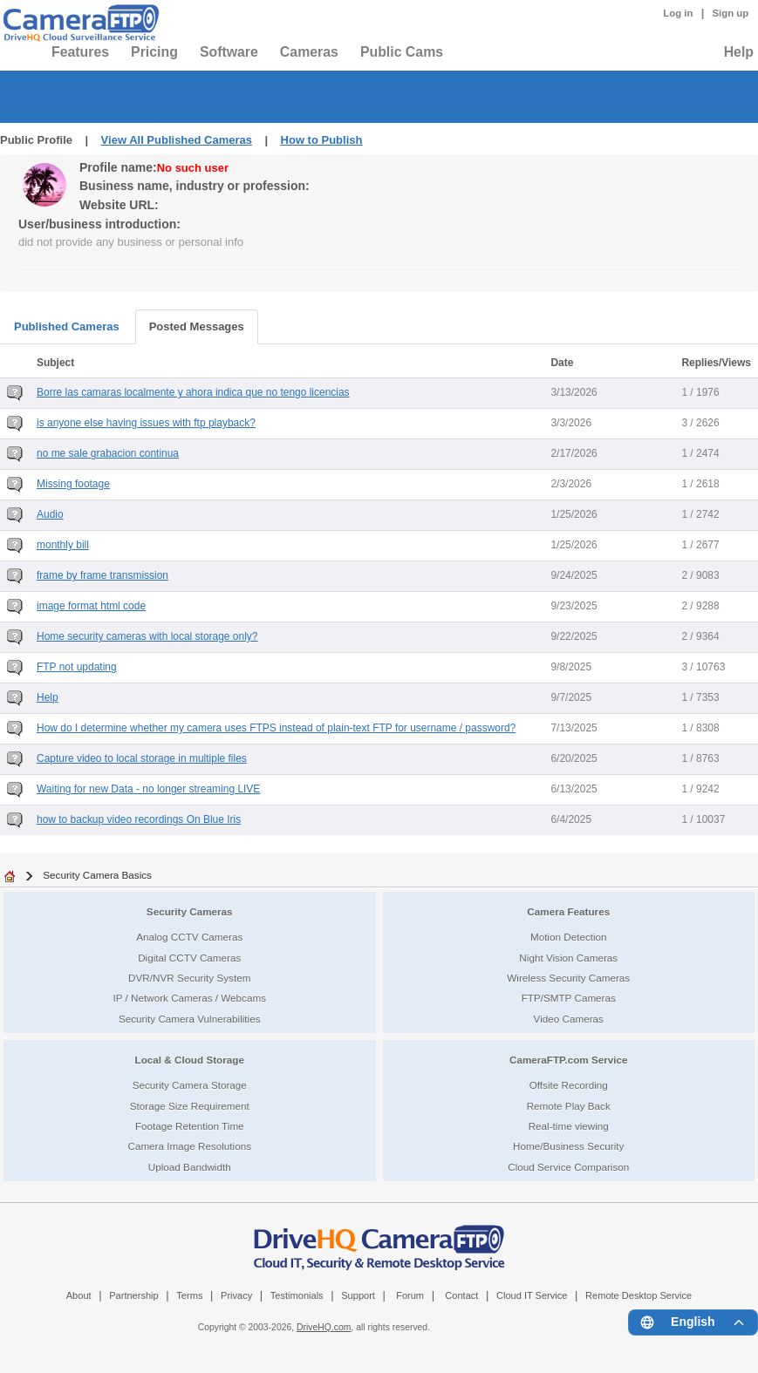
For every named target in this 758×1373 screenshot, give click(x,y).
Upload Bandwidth (189, 1166)
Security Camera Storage (190, 1085)
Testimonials (297, 1295)
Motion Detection (568, 936)
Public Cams (401, 51)
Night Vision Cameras (568, 957)
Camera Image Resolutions (189, 1146)
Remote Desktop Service (638, 1295)
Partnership (134, 1295)
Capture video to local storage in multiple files (142, 758)
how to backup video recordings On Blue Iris (139, 819)
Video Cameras (569, 1018)
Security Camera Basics (97, 874)
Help (739, 51)
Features (80, 51)
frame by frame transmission (102, 575)
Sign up (730, 13)
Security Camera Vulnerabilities (190, 1018)
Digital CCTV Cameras (189, 957)
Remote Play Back (569, 1105)
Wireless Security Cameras (568, 977)
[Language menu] (693, 1322)
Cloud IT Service (531, 1295)
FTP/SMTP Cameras (569, 997)
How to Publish (322, 139)
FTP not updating (77, 667)
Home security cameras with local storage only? (147, 636)
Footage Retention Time (189, 1126)
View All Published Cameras (176, 139)
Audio (50, 514)
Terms (189, 1295)
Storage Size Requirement (189, 1105)
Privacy (236, 1295)
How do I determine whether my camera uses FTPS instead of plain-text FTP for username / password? (276, 728)
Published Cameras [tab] (67, 326)
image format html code (91, 606)
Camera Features (568, 911)
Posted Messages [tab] (196, 326)
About (79, 1295)
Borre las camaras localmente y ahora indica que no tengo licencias (193, 392)
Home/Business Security (568, 1146)
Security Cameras (190, 911)
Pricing (154, 51)
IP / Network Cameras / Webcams (189, 997)
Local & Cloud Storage (189, 1059)
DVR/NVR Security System (189, 977)
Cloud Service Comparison (568, 1166)
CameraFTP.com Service (568, 1059)
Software (229, 51)
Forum (410, 1295)
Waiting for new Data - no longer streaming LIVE (148, 789)
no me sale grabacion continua (108, 453)
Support (358, 1295)
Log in (678, 13)
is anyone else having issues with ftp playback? (146, 423)
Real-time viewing (569, 1126)
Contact (461, 1295)
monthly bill (63, 545)
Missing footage (73, 484)
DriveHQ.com (324, 1327)
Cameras (309, 51)
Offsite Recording (568, 1085)
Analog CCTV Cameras (189, 936)
